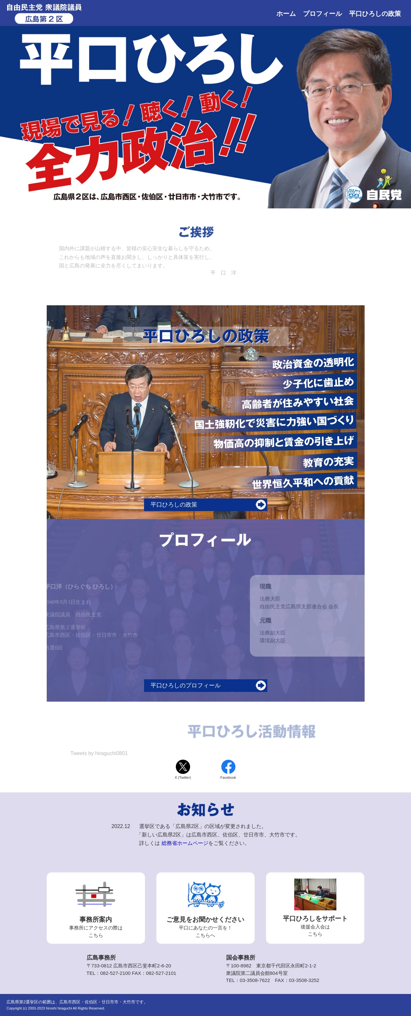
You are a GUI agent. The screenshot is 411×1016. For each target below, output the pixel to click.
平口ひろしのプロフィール (186, 685)
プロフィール (322, 13)
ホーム (286, 13)
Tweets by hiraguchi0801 (99, 754)
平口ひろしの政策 (375, 13)
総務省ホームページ (185, 843)
